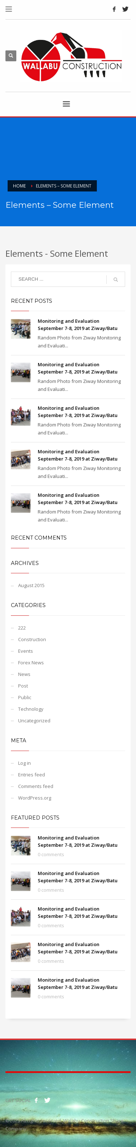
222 (22, 627)
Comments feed (35, 786)
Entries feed (31, 774)
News (24, 674)
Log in (24, 763)
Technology (31, 709)
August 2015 (31, 585)
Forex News (31, 662)
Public (24, 697)
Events (25, 651)
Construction (32, 639)
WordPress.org (34, 798)
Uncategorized (34, 720)
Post (23, 685)
